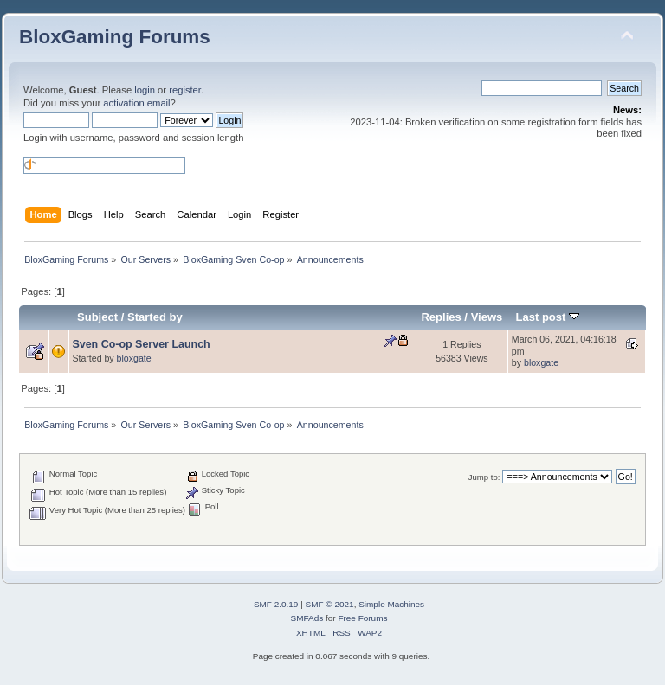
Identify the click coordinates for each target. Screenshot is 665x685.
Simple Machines (391, 604)
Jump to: (484, 477)
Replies (441, 316)
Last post (547, 316)
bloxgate (134, 358)
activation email (136, 103)
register (185, 90)
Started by (155, 316)
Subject (97, 316)
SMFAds (307, 618)
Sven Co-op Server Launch (141, 344)
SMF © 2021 (330, 604)
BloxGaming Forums (114, 37)
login (144, 90)
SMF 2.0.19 (276, 604)
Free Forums (362, 618)
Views (487, 316)
